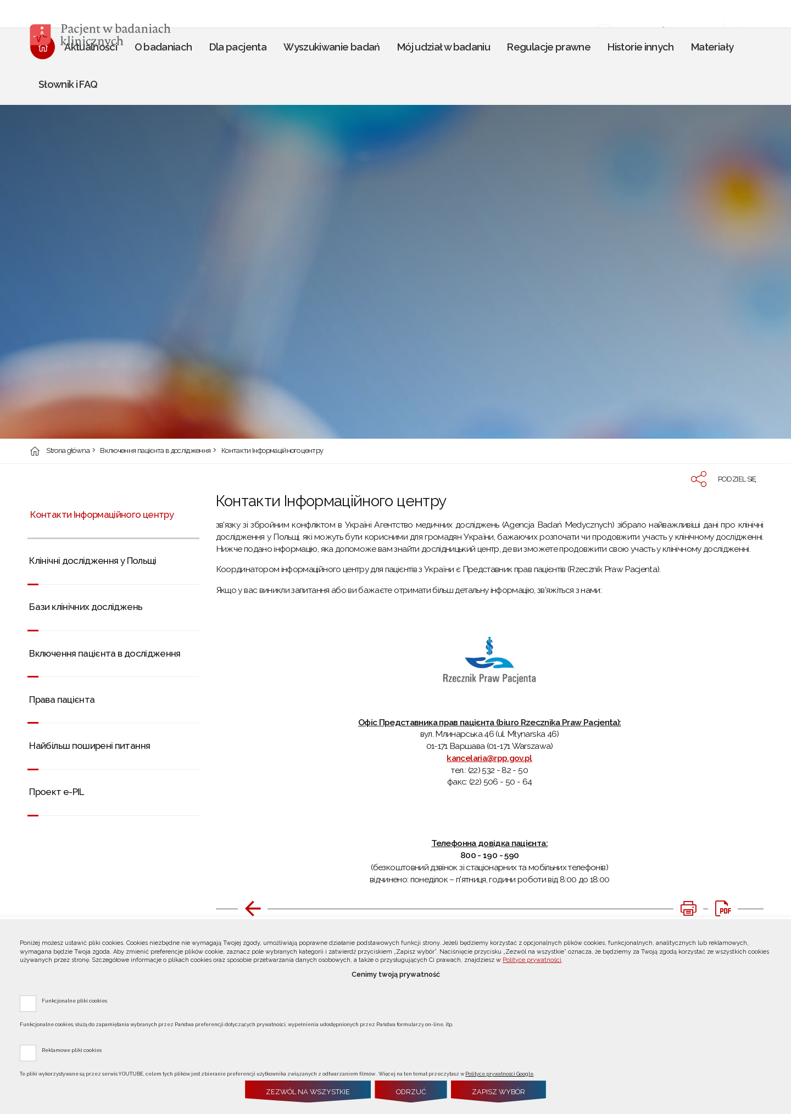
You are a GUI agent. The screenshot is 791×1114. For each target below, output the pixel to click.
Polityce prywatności (532, 960)
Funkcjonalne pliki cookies (74, 1000)
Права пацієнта (61, 699)
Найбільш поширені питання (89, 745)
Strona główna (68, 451)
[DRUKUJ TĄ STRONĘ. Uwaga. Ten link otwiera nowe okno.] (688, 908)
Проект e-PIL (56, 791)
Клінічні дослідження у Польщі (92, 560)
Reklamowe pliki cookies (72, 1050)
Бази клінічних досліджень (85, 606)
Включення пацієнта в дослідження (155, 451)
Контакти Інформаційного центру (272, 451)
